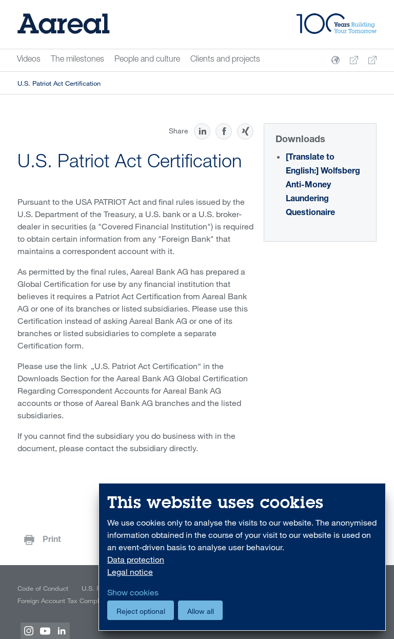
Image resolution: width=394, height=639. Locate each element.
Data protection (135, 559)
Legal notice (130, 572)
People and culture (147, 60)
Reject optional (140, 611)
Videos (29, 60)
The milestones (77, 60)
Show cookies (133, 592)
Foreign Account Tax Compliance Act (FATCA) (84, 600)
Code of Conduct (42, 588)
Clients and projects (225, 60)
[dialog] (242, 557)
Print (52, 540)
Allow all (200, 611)
